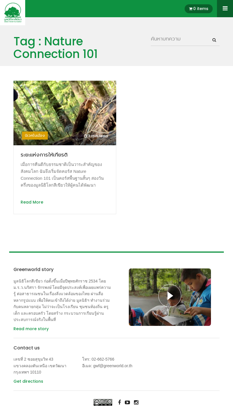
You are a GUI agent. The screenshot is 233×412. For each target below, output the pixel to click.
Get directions (28, 381)
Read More (32, 202)
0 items (200, 8)
